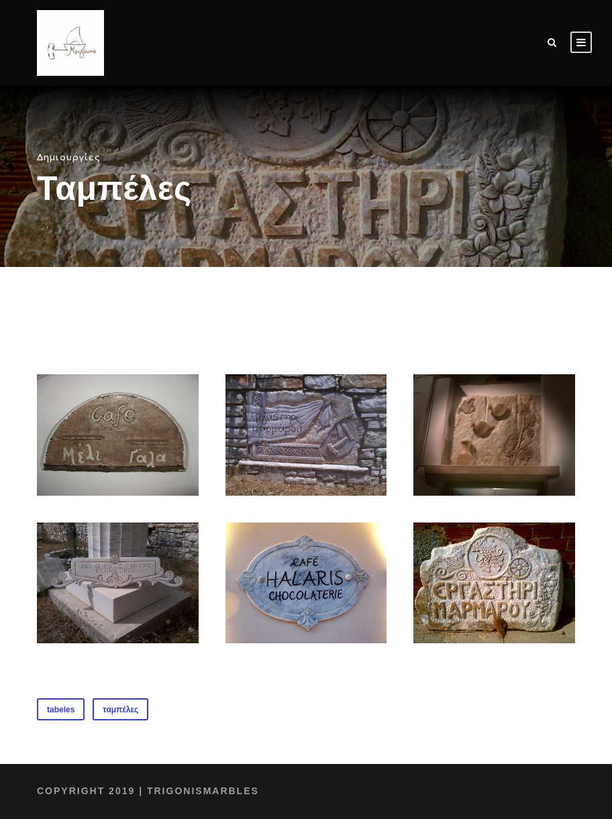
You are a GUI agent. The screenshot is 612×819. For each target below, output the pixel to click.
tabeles (60, 709)
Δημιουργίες (63, 157)
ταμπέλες (120, 709)
